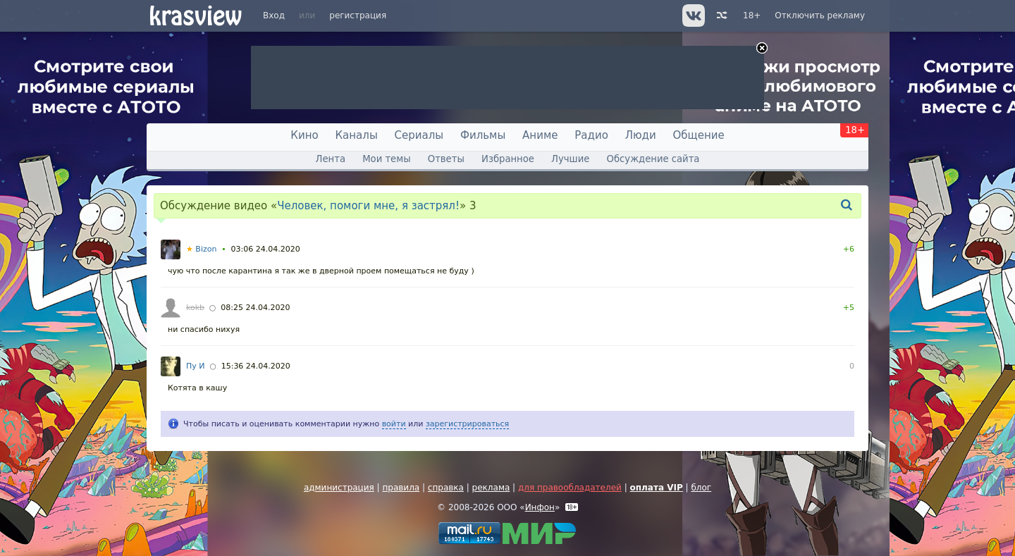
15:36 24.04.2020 (255, 366)
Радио (591, 135)
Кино (304, 135)
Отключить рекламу (820, 15)
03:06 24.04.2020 (265, 249)
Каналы (356, 135)
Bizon (201, 249)
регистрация (357, 15)
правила (400, 488)
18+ (752, 15)
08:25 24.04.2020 (255, 307)
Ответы (446, 159)
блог (701, 488)
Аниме (540, 135)
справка (446, 488)
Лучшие (570, 159)
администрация (339, 488)
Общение (699, 135)
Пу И (195, 366)
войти (394, 423)
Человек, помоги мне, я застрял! (368, 205)
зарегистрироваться (467, 423)
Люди (640, 135)
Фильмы (482, 135)
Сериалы (419, 135)
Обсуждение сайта (653, 159)
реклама (491, 488)
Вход (274, 15)
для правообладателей (570, 488)
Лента (330, 159)
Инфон (540, 507)
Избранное (507, 159)
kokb (195, 307)
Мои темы (386, 159)
